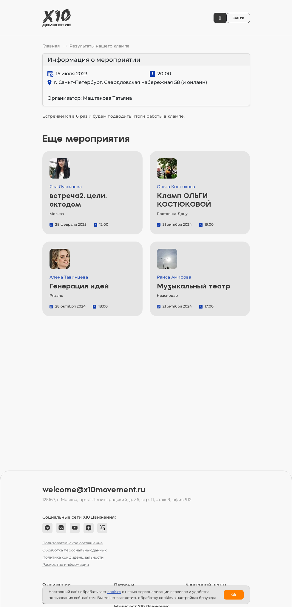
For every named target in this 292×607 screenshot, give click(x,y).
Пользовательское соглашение (72, 543)
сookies (114, 591)
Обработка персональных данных (74, 550)
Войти (238, 18)
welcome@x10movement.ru (94, 490)
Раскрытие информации (65, 564)
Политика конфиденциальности (72, 557)
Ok (233, 595)
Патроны (124, 585)
